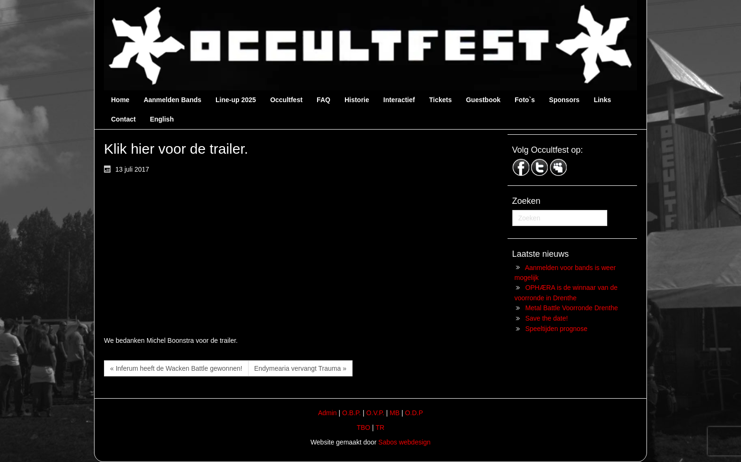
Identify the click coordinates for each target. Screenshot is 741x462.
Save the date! (546, 318)
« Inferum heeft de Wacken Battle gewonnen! (176, 368)
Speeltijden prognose (556, 328)
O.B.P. (351, 413)
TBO (363, 427)
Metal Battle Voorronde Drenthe (571, 308)
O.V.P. (375, 413)
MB (395, 413)
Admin (327, 413)
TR (380, 427)
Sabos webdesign (405, 442)
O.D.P (414, 413)
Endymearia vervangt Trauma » (300, 368)
